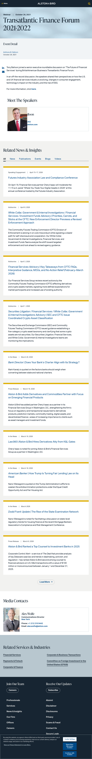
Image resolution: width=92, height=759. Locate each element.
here (33, 89)
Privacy (49, 717)
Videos (58, 159)
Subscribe (53, 690)
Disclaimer (51, 706)
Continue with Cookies (69, 753)
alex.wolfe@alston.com (37, 626)
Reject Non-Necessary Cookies (69, 746)
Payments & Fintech (13, 661)
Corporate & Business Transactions (64, 655)
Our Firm (11, 717)
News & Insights (14, 711)
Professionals (13, 700)
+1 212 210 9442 (35, 623)
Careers (10, 728)
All (4, 159)
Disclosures (52, 711)
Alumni (49, 700)
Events (38, 159)
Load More (45, 582)
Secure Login (52, 734)
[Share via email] (3, 72)
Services (11, 706)
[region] (46, 747)
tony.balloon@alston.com (46, 125)
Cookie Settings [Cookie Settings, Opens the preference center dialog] (70, 739)
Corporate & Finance (13, 667)
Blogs (47, 159)
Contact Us (51, 728)
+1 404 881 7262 (43, 122)
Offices (10, 723)
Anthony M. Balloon (41, 114)
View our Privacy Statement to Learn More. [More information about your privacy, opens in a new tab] (17, 745)
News (12, 159)
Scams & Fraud (53, 723)
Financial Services (12, 655)
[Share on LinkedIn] (3, 68)
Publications (25, 159)
